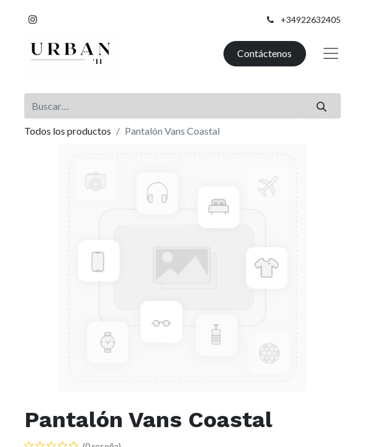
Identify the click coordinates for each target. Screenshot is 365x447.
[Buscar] (322, 105)
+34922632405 (311, 19)
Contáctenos (264, 53)
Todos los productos (67, 131)
